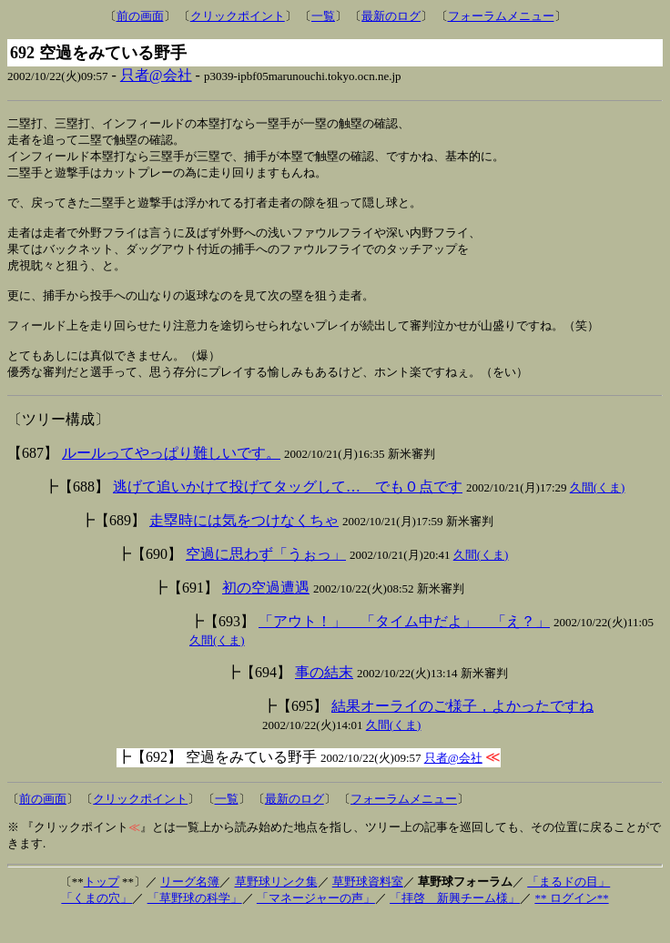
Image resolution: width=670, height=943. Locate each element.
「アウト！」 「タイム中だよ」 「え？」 (404, 646)
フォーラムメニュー (501, 16)
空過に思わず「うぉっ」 (266, 578)
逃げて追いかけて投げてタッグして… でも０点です (287, 511)
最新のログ (391, 16)
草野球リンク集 (276, 906)
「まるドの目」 (568, 906)
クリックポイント (237, 16)
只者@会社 (156, 75)
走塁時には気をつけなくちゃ (244, 545)
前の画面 (140, 16)
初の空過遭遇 (266, 612)
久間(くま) (597, 512)
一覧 (323, 16)
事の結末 (324, 697)
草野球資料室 (367, 906)
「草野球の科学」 (194, 922)
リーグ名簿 (189, 906)
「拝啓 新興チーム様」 (455, 922)
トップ (101, 906)
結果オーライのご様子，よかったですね (462, 730)
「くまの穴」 (96, 922)
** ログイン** (571, 922)
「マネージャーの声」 (316, 922)
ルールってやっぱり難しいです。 (171, 477)
